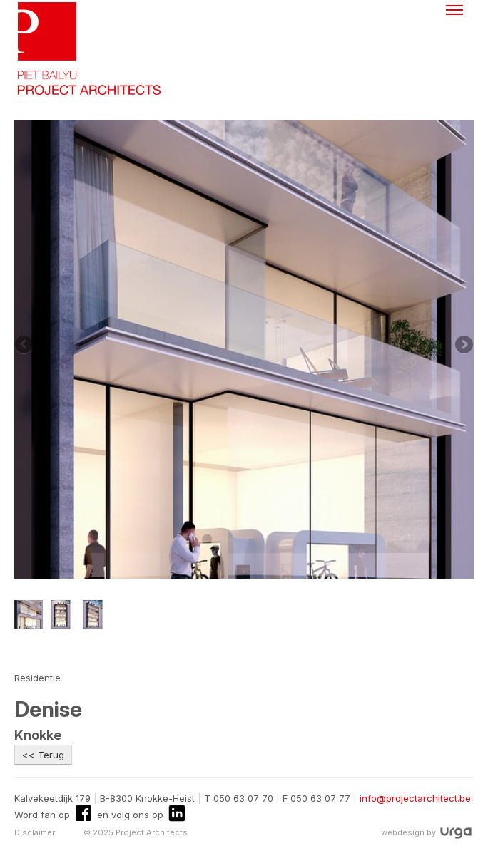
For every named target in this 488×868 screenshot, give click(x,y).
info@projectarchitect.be (415, 798)
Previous (25, 345)
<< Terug (43, 754)
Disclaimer (34, 832)
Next (463, 345)
